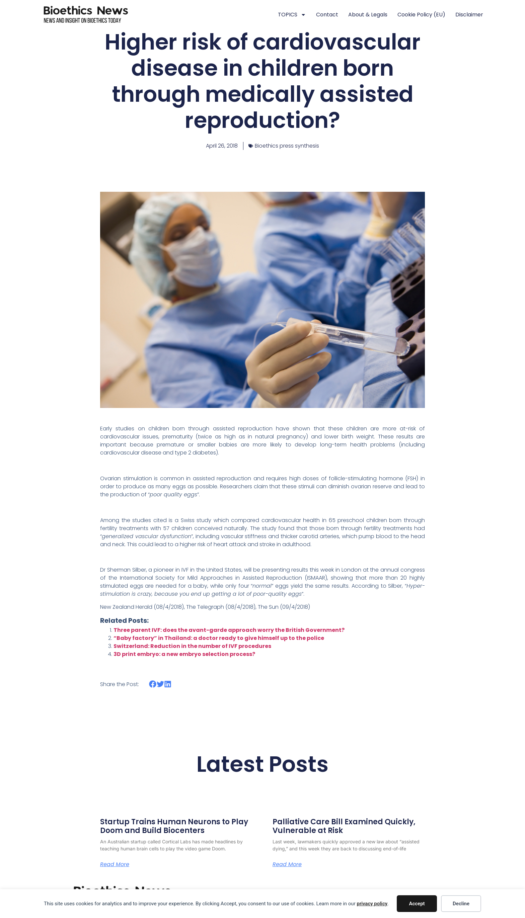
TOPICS (292, 14)
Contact (327, 14)
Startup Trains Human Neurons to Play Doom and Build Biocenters (174, 826)
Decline (461, 904)
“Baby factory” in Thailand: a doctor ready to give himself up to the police (219, 638)
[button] (153, 684)
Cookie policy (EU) (421, 14)
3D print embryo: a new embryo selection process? (184, 654)
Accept (417, 904)
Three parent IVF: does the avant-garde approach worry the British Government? (229, 630)
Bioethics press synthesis (287, 146)
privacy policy (372, 904)
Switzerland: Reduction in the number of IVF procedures (192, 646)
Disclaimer (469, 14)
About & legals (367, 14)
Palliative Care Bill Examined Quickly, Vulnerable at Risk (344, 826)
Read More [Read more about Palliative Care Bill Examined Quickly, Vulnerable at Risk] (287, 864)
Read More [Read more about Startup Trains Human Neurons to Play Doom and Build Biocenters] (114, 864)
